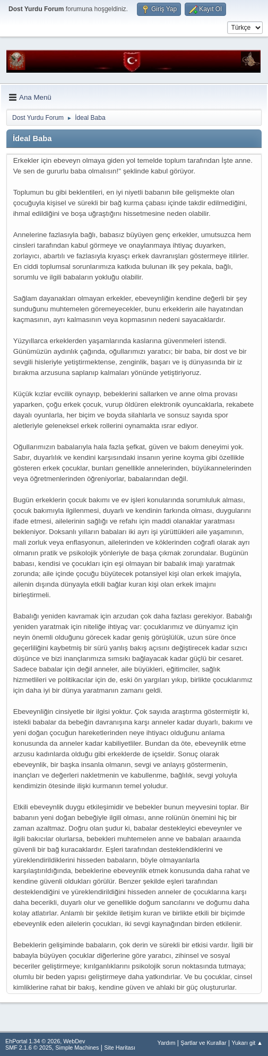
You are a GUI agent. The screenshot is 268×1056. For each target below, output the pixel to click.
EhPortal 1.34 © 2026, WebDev (45, 1041)
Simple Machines (77, 1047)
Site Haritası (119, 1047)
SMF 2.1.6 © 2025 (28, 1047)
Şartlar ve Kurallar (203, 1043)
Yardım (167, 1043)
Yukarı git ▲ (247, 1043)
